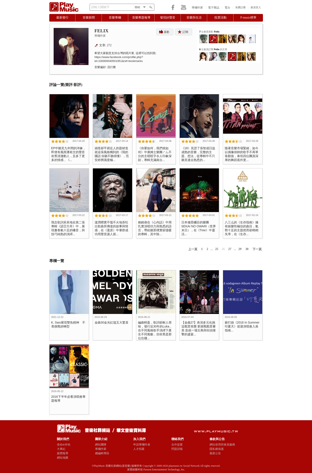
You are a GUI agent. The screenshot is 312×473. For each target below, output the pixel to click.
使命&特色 (63, 444)
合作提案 (177, 444)
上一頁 (192, 249)
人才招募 (139, 449)
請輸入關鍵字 (100, 7)
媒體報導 (62, 453)
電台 (227, 7)
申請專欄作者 (141, 444)
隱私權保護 (217, 449)
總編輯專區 (102, 453)
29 (240, 249)
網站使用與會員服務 (222, 444)
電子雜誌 (213, 7)
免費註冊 (240, 7)
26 (223, 249)
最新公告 (215, 453)
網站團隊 (100, 444)
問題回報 (177, 449)
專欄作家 (197, 7)
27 (229, 249)
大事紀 (61, 449)
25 (216, 249)
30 (247, 249)
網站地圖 (62, 457)
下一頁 (257, 249)
